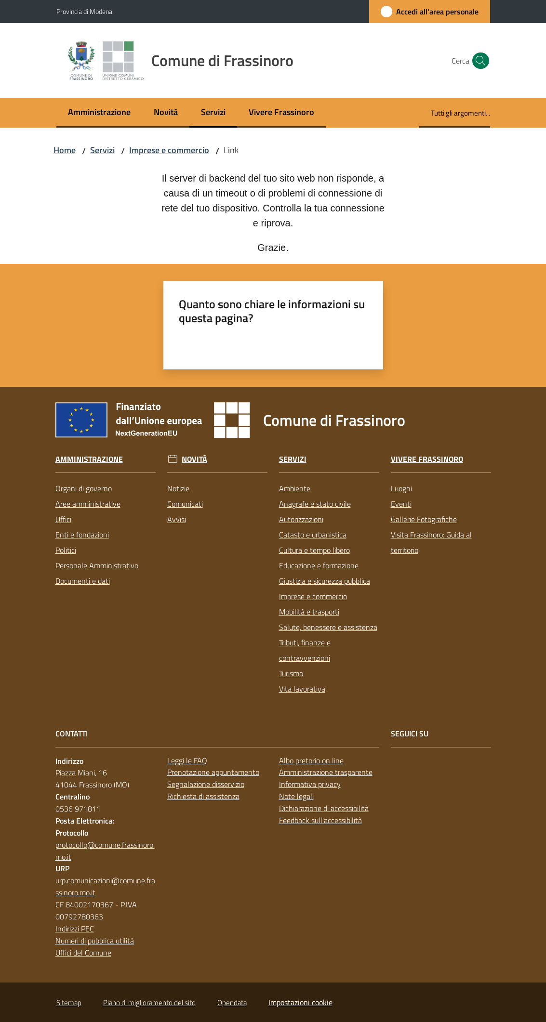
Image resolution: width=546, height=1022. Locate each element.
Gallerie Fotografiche (424, 519)
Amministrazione (89, 459)
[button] (478, 60)
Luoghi (401, 488)
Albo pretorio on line (311, 760)
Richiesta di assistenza (203, 796)
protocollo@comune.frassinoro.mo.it (105, 851)
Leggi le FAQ (187, 760)
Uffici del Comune (83, 952)
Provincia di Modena (84, 11)
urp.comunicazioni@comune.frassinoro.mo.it (105, 886)
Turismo (291, 673)
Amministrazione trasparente (326, 772)
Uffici (63, 519)
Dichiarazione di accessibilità (324, 808)
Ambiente (294, 488)
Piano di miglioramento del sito (149, 1002)
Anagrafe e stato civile (315, 504)
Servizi (102, 150)
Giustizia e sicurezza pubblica (324, 581)
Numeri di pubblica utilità (94, 940)
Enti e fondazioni (82, 534)
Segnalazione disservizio (205, 784)
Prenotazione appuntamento (213, 772)
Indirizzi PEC (74, 928)
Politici (65, 550)
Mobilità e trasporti (309, 611)
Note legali (296, 796)
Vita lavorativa (302, 688)
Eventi (401, 504)
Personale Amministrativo (96, 565)
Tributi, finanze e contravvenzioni (305, 650)
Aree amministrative (87, 504)
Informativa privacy (310, 784)
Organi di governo (83, 488)
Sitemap (68, 1002)
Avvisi (176, 519)
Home (64, 150)
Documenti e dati (82, 581)
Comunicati (185, 504)
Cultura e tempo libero (314, 550)
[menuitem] (99, 113)
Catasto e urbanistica (312, 534)
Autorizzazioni (301, 519)
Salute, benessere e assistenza (328, 627)
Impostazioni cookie (300, 1002)
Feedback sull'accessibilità (320, 820)
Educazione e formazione (319, 565)
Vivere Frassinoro (427, 459)
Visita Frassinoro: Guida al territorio (431, 542)
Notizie (178, 488)
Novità (194, 459)
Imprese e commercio (169, 150)
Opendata (232, 1002)
